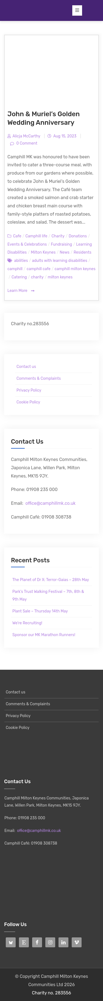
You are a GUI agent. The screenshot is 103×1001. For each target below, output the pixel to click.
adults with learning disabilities (59, 260)
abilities (21, 260)
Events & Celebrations (27, 244)
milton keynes (60, 277)
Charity (57, 236)
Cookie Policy (28, 402)
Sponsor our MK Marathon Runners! (43, 635)
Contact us (26, 366)
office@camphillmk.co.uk (50, 503)
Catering (19, 277)
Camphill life (37, 236)
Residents (82, 252)
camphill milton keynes (75, 269)
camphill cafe (39, 269)
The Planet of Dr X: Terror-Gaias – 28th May (50, 579)
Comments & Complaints (38, 378)
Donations (78, 236)
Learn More (20, 291)
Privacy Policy (28, 390)
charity (37, 277)
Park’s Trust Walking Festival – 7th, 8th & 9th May (48, 595)
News (64, 252)
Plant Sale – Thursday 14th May (40, 611)
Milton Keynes (43, 252)
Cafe (17, 236)
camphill (15, 269)
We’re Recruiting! (27, 623)
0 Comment (26, 143)
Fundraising (61, 244)
